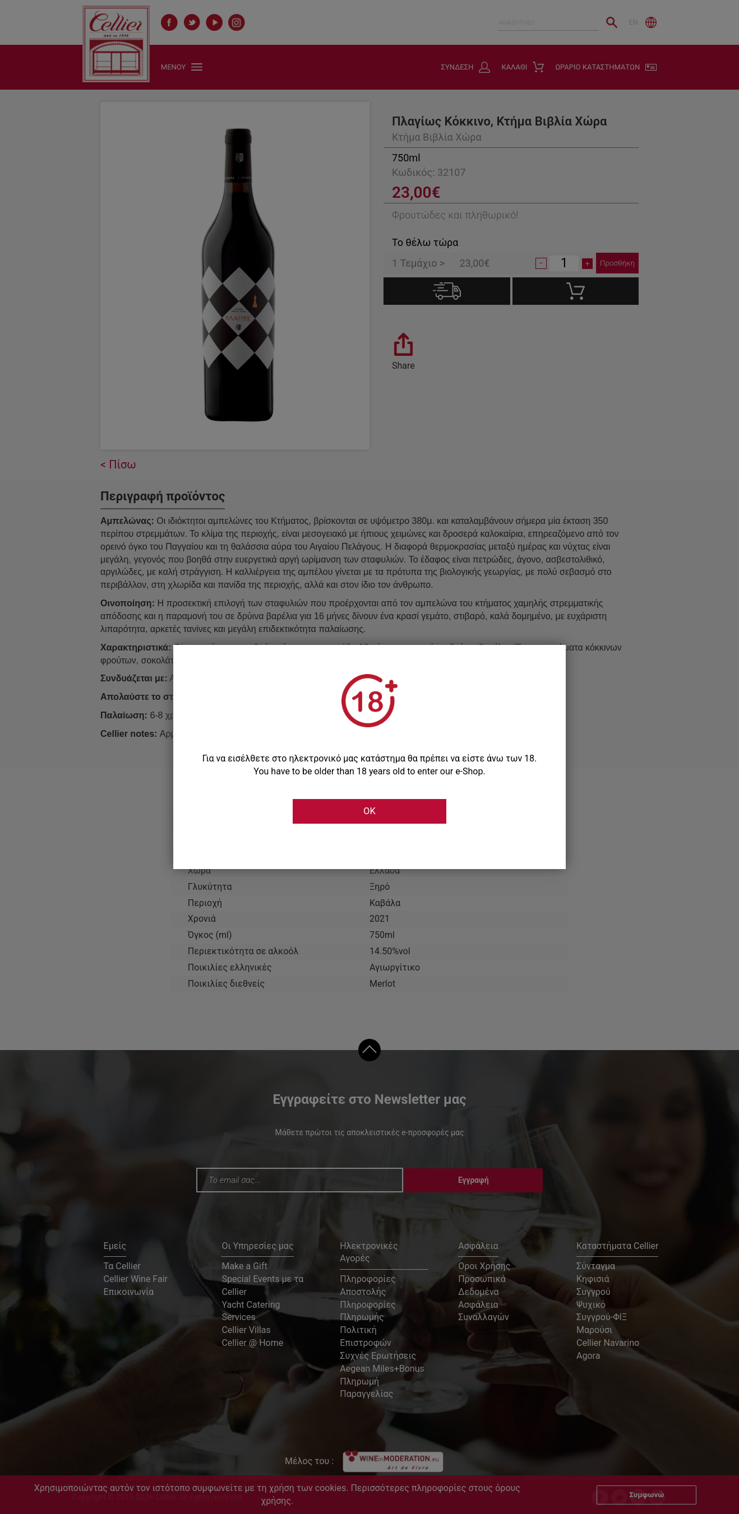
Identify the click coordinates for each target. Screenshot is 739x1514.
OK (369, 811)
